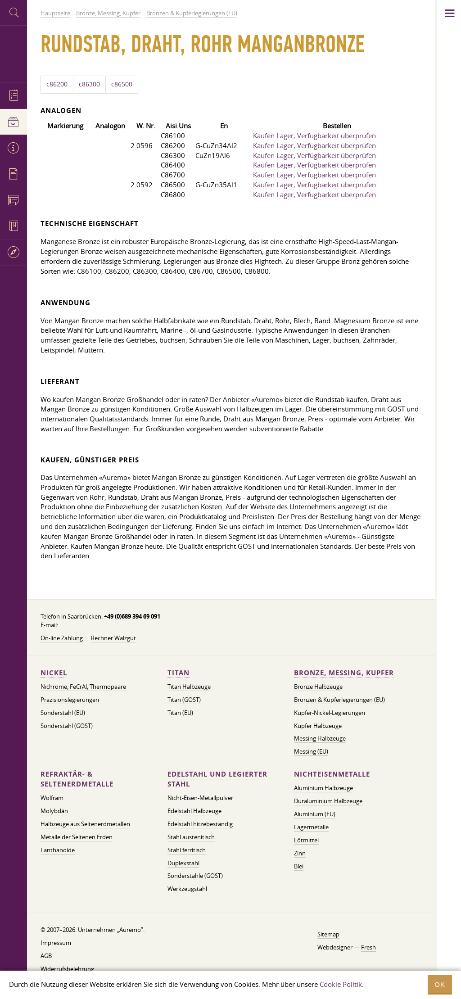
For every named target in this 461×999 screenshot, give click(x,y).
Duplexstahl (183, 863)
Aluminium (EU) (314, 814)
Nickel (54, 673)
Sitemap (328, 934)
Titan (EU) (180, 713)
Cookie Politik (341, 984)
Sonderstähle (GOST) (195, 876)
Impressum (56, 943)
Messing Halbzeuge (320, 738)
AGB (46, 956)
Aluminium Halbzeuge (323, 788)
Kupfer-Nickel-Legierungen (329, 713)
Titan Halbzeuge (189, 687)
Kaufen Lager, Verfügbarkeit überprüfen (314, 135)
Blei (298, 866)
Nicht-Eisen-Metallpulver (200, 798)
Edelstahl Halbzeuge (194, 811)
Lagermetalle (311, 827)
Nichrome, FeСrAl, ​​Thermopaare (83, 687)
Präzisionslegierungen (70, 700)
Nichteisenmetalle (332, 774)
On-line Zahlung (62, 638)
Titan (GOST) (184, 700)
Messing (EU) (311, 751)
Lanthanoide (58, 850)
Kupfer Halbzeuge (318, 726)
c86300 (89, 84)
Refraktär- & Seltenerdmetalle (77, 779)
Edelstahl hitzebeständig (200, 824)
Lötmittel (306, 840)
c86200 (57, 84)
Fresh (368, 947)
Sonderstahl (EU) (63, 713)
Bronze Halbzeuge (318, 687)
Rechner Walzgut (113, 638)
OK (439, 984)
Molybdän (54, 811)
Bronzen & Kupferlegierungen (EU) (339, 700)
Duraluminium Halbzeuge (328, 801)
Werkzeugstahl (187, 889)
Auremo (14, 53)
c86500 (121, 84)
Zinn (300, 853)
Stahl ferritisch (186, 850)
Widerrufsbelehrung (67, 969)
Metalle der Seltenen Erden (77, 837)
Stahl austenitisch (191, 837)
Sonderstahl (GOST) (67, 726)
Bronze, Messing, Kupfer (344, 673)
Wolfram (52, 798)
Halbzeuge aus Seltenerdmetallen (85, 824)
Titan (178, 673)
